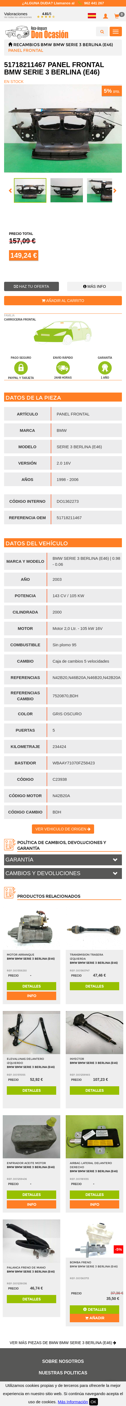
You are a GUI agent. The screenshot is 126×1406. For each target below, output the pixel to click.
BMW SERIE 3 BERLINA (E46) (83, 44)
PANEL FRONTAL (25, 50)
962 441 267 (94, 3)
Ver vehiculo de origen (63, 829)
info (31, 996)
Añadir (94, 1318)
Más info (94, 286)
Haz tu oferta (31, 286)
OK (94, 1401)
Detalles (31, 986)
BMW (46, 44)
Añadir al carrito (63, 300)
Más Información (73, 1401)
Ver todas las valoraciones (18, 17)
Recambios (26, 44)
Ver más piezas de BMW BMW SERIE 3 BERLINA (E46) (63, 1343)
